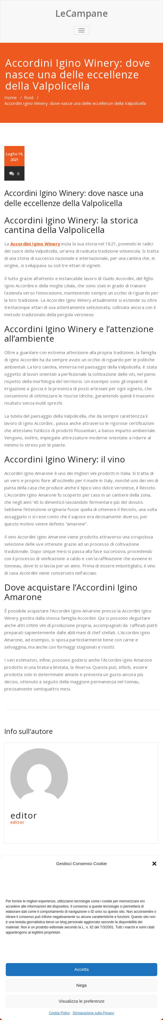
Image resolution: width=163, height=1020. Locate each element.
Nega (81, 985)
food (28, 97)
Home (10, 97)
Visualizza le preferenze (82, 1001)
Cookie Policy (59, 1013)
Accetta (81, 969)
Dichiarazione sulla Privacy (93, 1013)
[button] (154, 864)
